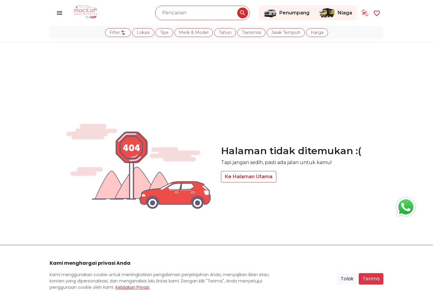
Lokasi (143, 32)
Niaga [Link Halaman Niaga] (335, 13)
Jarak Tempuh (285, 32)
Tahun (225, 32)
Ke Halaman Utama (248, 176)
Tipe (164, 32)
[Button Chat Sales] (404, 205)
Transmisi (251, 32)
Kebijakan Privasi (132, 287)
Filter (117, 33)
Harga (317, 32)
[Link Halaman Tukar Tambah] (365, 13)
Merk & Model (193, 32)
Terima (371, 278)
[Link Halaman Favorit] (376, 12)
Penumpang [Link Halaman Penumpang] (286, 13)
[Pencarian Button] (242, 13)
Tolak (347, 278)
